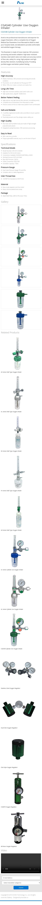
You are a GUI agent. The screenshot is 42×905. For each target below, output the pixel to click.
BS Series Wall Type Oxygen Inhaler (11, 451)
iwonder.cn (24, 897)
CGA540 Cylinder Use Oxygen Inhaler (11, 649)
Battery (9, 897)
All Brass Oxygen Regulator (9, 846)
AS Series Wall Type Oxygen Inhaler (11, 372)
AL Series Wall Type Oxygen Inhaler (11, 411)
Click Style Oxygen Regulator (9, 767)
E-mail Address (7, 878)
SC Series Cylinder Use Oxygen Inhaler (12, 570)
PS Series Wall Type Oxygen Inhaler (11, 490)
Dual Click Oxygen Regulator (9, 728)
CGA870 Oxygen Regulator (8, 807)
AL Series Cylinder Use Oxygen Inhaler (12, 609)
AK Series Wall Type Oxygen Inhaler (11, 530)
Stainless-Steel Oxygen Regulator (10, 688)
